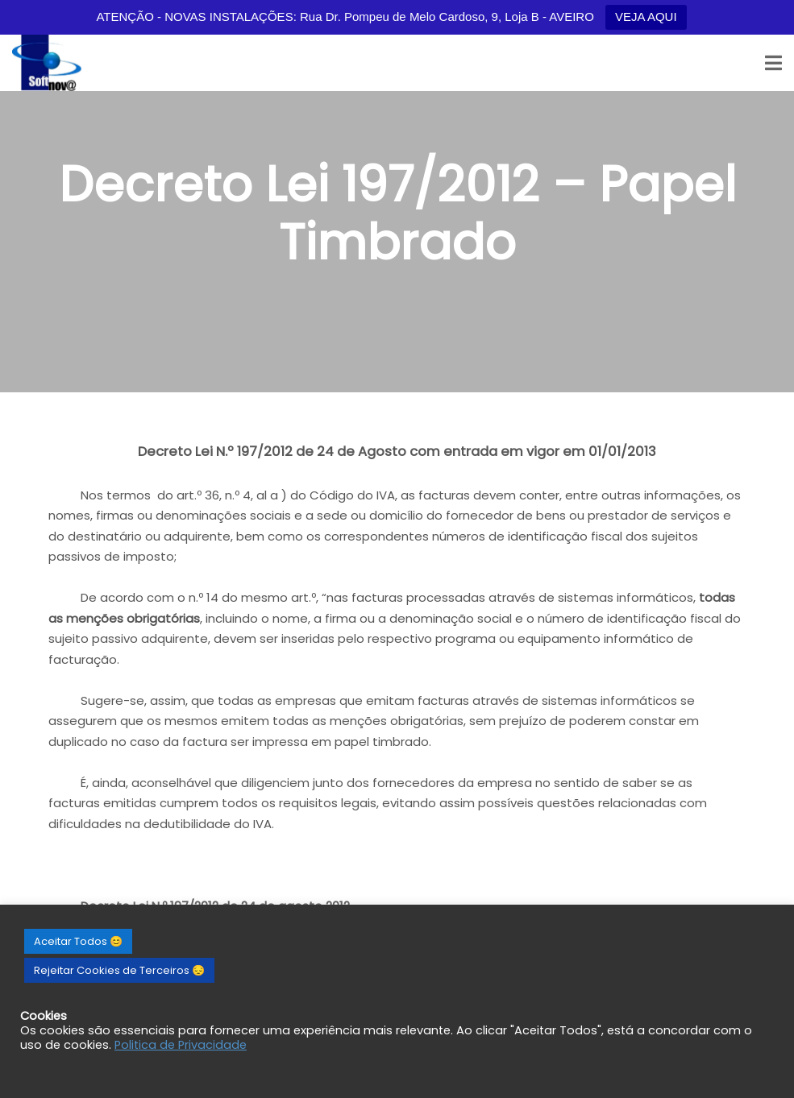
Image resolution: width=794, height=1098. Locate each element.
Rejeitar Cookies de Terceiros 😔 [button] (119, 970)
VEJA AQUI (646, 16)
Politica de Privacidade (180, 1045)
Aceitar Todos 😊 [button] (78, 941)
